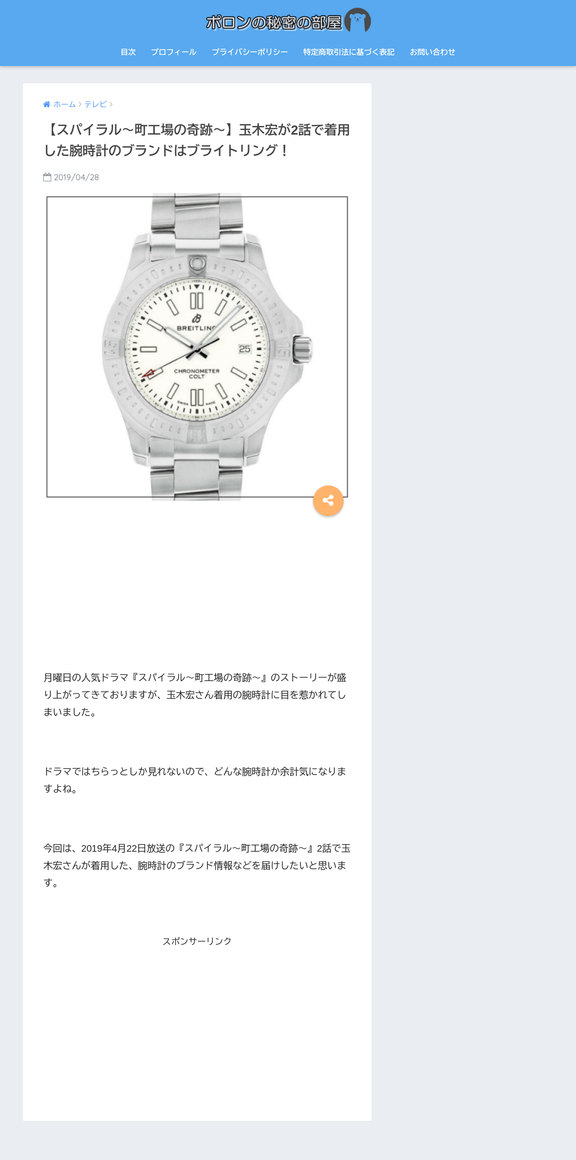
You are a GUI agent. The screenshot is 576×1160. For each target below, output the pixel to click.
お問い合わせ (433, 52)
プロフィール (174, 52)
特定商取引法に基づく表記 (349, 52)
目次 (128, 52)
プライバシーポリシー (250, 52)
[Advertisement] (197, 590)
